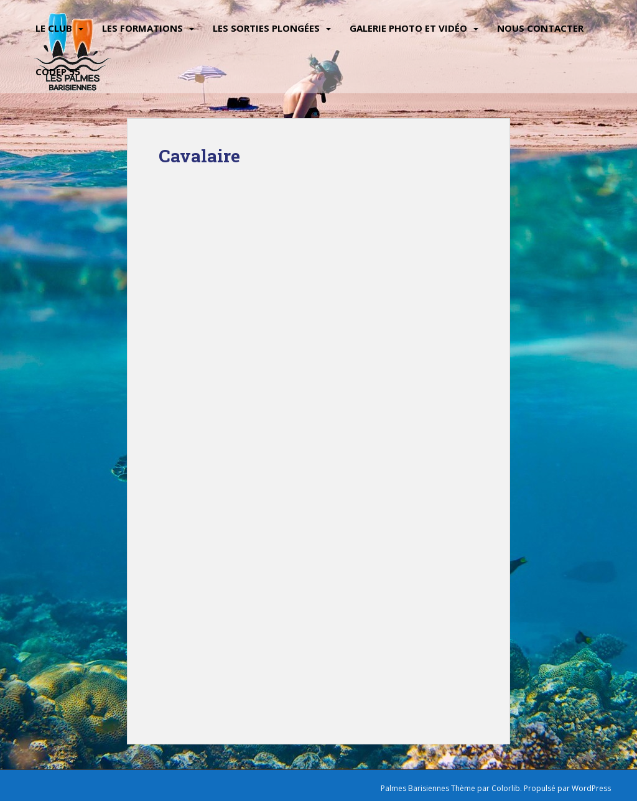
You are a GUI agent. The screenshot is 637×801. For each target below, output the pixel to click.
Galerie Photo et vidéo (408, 28)
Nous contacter (540, 28)
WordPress (591, 788)
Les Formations (142, 28)
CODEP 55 (57, 71)
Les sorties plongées (266, 28)
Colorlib (505, 788)
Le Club (53, 28)
